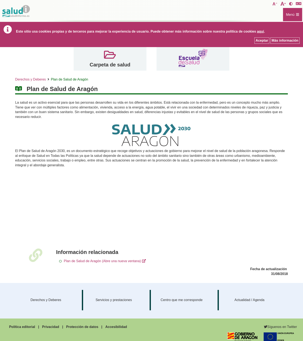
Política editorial (22, 327)
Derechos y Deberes (30, 79)
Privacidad (50, 327)
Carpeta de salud (110, 64)
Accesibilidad (116, 327)
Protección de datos (82, 327)
